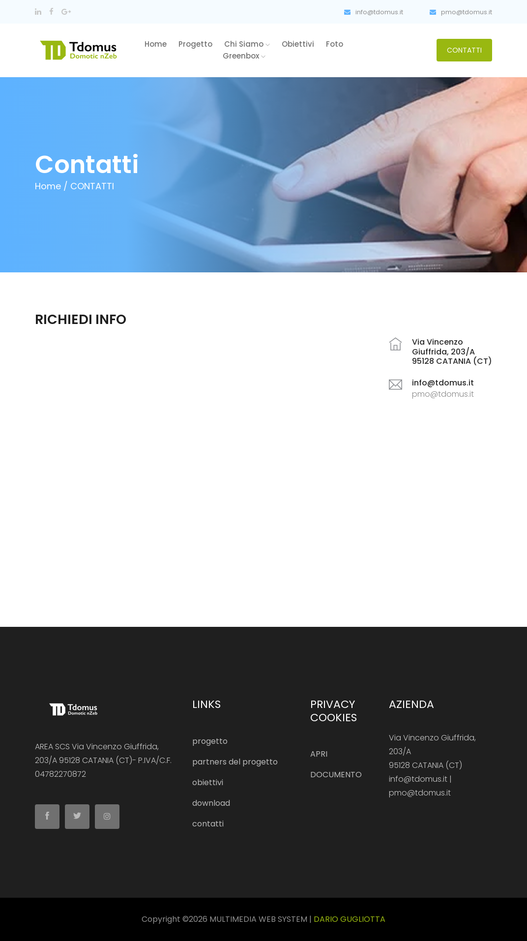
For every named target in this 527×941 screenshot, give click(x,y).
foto (334, 44)
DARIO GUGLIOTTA (349, 919)
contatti (208, 823)
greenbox (244, 56)
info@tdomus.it (373, 12)
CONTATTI (464, 50)
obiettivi (298, 44)
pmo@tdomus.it (461, 12)
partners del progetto (235, 761)
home (156, 44)
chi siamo (247, 44)
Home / (51, 186)
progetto (195, 44)
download (211, 803)
